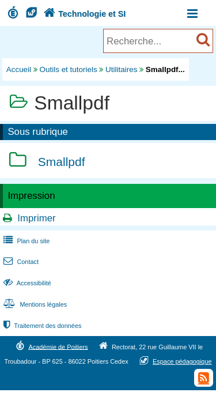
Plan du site (25, 240)
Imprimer (36, 218)
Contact (20, 261)
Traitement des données (41, 325)
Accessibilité (26, 283)
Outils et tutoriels (68, 69)
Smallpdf (61, 162)
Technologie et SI (83, 13)
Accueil (18, 69)
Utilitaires (121, 69)
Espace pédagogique (182, 361)
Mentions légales (34, 304)
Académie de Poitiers (58, 346)
